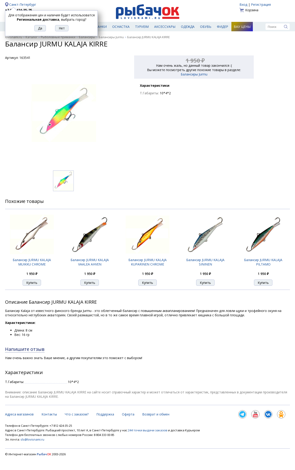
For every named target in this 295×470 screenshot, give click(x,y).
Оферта (128, 414)
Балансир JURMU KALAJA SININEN (205, 262)
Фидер (222, 26)
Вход (243, 4)
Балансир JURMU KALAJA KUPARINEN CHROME (147, 262)
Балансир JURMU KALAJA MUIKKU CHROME (32, 262)
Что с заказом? (76, 414)
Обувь (205, 26)
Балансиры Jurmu (111, 37)
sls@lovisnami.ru (32, 439)
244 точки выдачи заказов (148, 430)
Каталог (31, 37)
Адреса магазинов (19, 414)
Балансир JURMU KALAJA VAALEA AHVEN (90, 262)
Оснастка (121, 26)
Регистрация (261, 4)
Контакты (49, 414)
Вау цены (242, 26)
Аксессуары (164, 26)
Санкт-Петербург (22, 4)
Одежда (188, 26)
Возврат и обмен (155, 414)
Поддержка (105, 414)
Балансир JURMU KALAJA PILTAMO (263, 262)
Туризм (142, 26)
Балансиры (87, 37)
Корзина (251, 10)
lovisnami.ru (13, 37)
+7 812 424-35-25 (18, 10)
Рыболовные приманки (58, 37)
